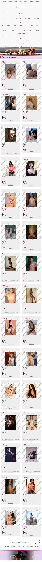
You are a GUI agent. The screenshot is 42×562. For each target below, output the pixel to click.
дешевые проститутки (15, 11)
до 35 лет (16, 18)
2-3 (24, 30)
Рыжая (29, 46)
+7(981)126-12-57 (25, 335)
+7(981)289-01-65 (25, 462)
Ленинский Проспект (27, 254)
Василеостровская (6, 191)
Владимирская (5, 445)
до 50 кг (14, 25)
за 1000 (22, 11)
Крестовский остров (6, 350)
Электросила (26, 509)
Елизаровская (26, 350)
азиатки (15, 35)
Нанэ (24, 476)
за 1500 (26, 11)
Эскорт (16, 1)
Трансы (37, 1)
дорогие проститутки (5, 11)
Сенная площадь (27, 318)
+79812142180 (25, 526)
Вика (24, 221)
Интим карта (23, 3)
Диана (3, 61)
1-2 (19, 30)
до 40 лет (25, 18)
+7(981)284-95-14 (4, 335)
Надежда (4, 221)
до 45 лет (34, 18)
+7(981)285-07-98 (25, 208)
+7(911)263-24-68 (4, 79)
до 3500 (34, 11)
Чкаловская (5, 318)
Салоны (20, 1)
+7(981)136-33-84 (4, 526)
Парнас (25, 62)
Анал (28, 546)
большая (4, 30)
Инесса (3, 412)
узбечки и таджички (6, 35)
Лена (24, 348)
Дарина (24, 93)
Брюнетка (14, 46)
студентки (12, 18)
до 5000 (39, 11)
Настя (3, 507)
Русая (22, 46)
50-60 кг (20, 25)
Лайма (24, 444)
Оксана (3, 93)
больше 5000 (21, 13)
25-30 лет (39, 18)
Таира (24, 61)
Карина (24, 507)
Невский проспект (27, 94)
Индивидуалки (10, 1)
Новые (4, 1)
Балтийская (5, 62)
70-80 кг (31, 25)
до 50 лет (21, 20)
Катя (24, 317)
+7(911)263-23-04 (25, 111)
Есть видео (5, 148)
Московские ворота (6, 94)
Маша (3, 317)
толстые (8, 25)
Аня (23, 253)
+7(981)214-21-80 (25, 303)
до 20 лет (21, 18)
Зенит (4, 159)
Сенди (24, 380)
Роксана (24, 189)
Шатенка (37, 46)
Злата (3, 444)
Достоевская (5, 413)
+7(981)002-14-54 (25, 143)
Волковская (26, 286)
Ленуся (3, 158)
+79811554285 (4, 111)
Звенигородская (26, 477)
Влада (3, 380)
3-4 (30, 30)
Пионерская (5, 477)
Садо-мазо (26, 1)
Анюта (3, 285)
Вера (24, 412)
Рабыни (23, 546)
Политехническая (6, 254)
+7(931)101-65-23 (25, 79)
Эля (23, 124)
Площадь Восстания (6, 286)
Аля (2, 253)
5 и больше (37, 30)
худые (3, 25)
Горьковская (26, 191)
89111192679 (25, 399)
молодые (3, 18)
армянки (37, 35)
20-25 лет (30, 18)
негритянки (30, 35)
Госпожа (18, 546)
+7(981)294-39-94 (4, 176)
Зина (3, 189)
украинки (22, 35)
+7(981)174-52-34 (4, 143)
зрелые (7, 18)
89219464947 (4, 240)
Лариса (3, 476)
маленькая (12, 30)
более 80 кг (38, 25)
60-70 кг (26, 25)
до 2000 (30, 11)
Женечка (25, 158)
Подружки (18, 3)
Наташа (24, 285)
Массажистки (31, 1)
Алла (3, 124)
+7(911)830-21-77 (25, 367)
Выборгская (26, 159)
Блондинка (5, 46)
